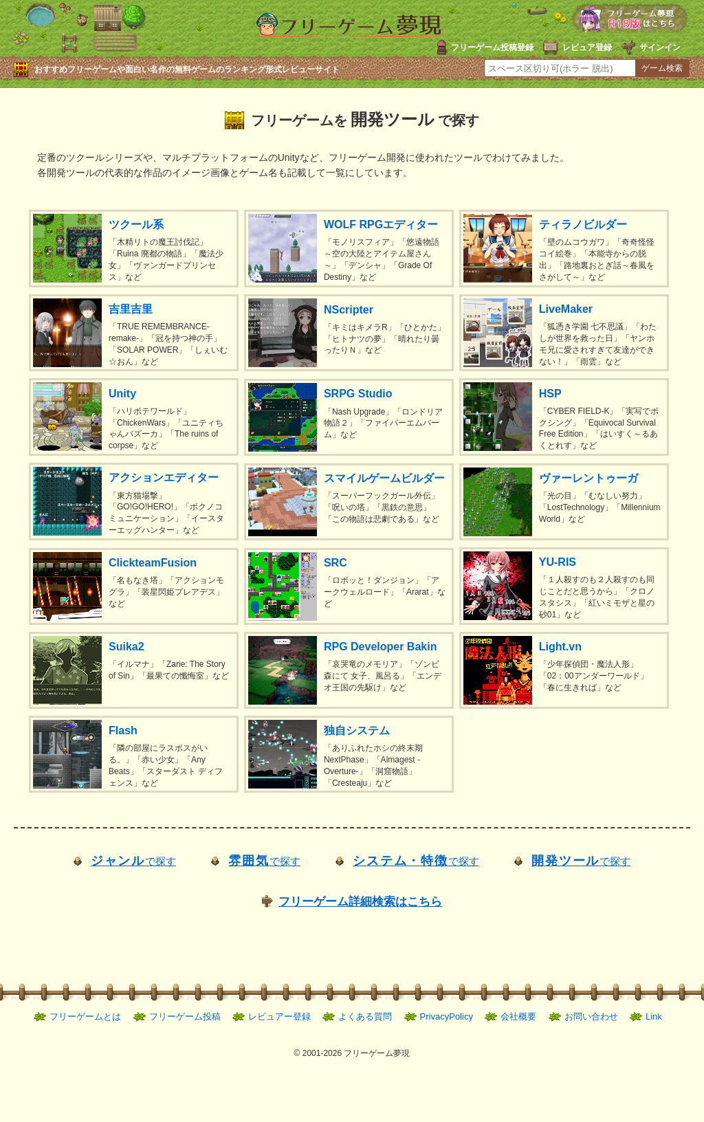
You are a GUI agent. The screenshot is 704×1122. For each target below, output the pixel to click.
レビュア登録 (587, 47)
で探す (133, 861)
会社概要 (518, 1016)
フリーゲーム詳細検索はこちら (360, 901)
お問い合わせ (591, 1016)
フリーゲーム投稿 (185, 1016)
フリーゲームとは (85, 1016)
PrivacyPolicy (446, 1016)
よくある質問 (365, 1016)
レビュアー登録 (279, 1016)
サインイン (660, 47)
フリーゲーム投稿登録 (492, 47)
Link (654, 1016)
